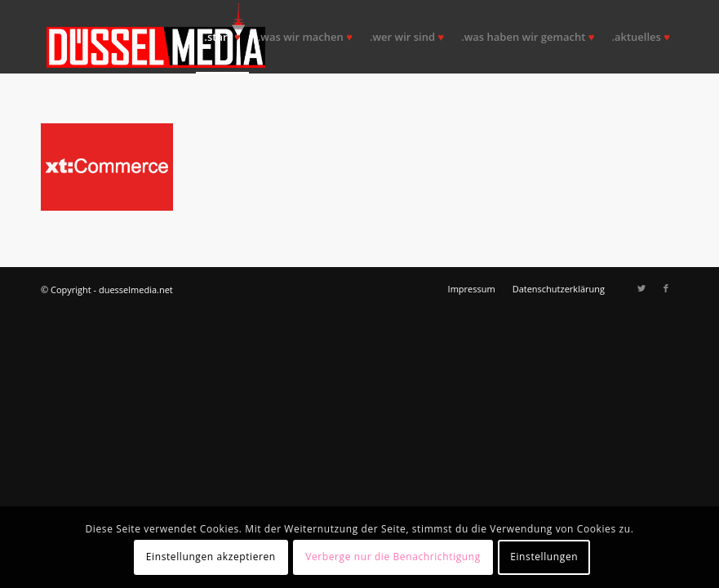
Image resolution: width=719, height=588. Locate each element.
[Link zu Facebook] (666, 288)
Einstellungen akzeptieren (211, 557)
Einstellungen (544, 557)
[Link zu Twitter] (641, 288)
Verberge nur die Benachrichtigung (393, 557)
